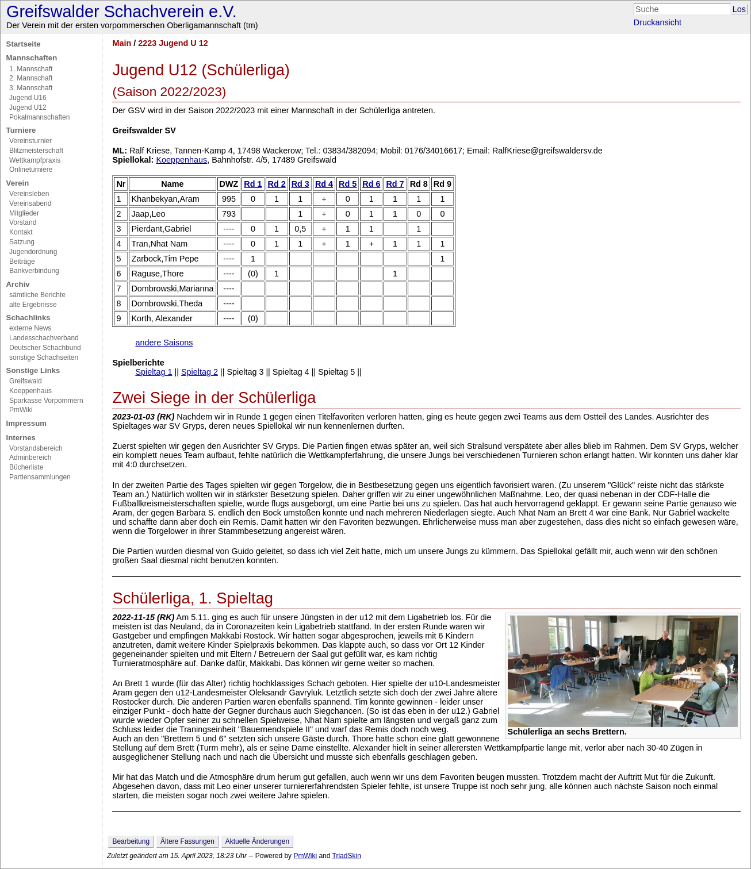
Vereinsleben (29, 194)
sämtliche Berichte (37, 295)
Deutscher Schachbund (45, 348)
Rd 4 (324, 184)
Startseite (23, 44)
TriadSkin (346, 856)
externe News (30, 328)
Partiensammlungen (40, 477)
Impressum (26, 423)
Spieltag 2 (199, 371)
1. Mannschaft (30, 69)
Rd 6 (371, 184)
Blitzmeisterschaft (36, 151)
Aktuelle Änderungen (257, 841)
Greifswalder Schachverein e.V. (121, 11)
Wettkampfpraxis (34, 160)
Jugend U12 (28, 107)
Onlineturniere (30, 170)
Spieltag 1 (153, 371)
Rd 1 (253, 184)
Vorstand (22, 222)
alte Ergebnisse (33, 305)
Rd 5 (348, 184)
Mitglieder (24, 213)
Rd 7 (395, 184)
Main (121, 43)
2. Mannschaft (30, 78)
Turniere (21, 130)
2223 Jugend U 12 (173, 43)
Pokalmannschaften (39, 117)
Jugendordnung (33, 252)
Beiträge (22, 261)
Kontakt (21, 232)
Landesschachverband (44, 338)
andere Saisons (164, 342)
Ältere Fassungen (187, 841)
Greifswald (25, 381)
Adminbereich (30, 457)
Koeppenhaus (30, 391)
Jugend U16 (28, 98)
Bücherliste (26, 467)
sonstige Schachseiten (43, 357)
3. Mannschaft (30, 88)
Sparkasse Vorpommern (46, 401)
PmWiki (21, 410)
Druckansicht (657, 22)
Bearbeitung (131, 841)
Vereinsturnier (30, 141)
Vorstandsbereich (36, 448)
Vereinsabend (30, 203)
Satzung (22, 242)
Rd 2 (277, 184)
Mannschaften (32, 57)
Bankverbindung (34, 271)
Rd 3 (300, 184)
